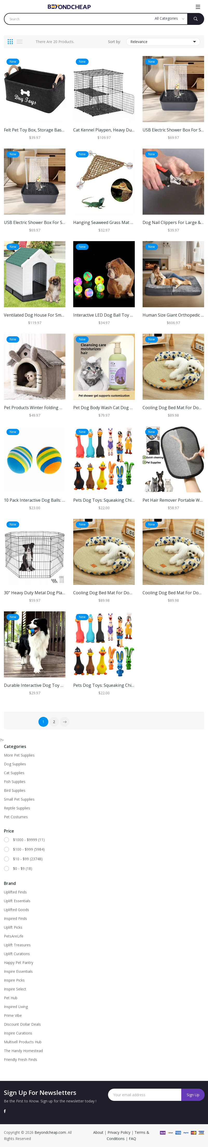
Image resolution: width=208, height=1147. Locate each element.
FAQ (132, 1138)
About (98, 1132)
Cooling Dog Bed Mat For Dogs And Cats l (114, 592)
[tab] (10, 42)
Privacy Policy (119, 1132)
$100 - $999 (29, 849)
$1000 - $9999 (29, 839)
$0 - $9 (22, 868)
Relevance (163, 42)
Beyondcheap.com (50, 1132)
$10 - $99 (28, 859)
